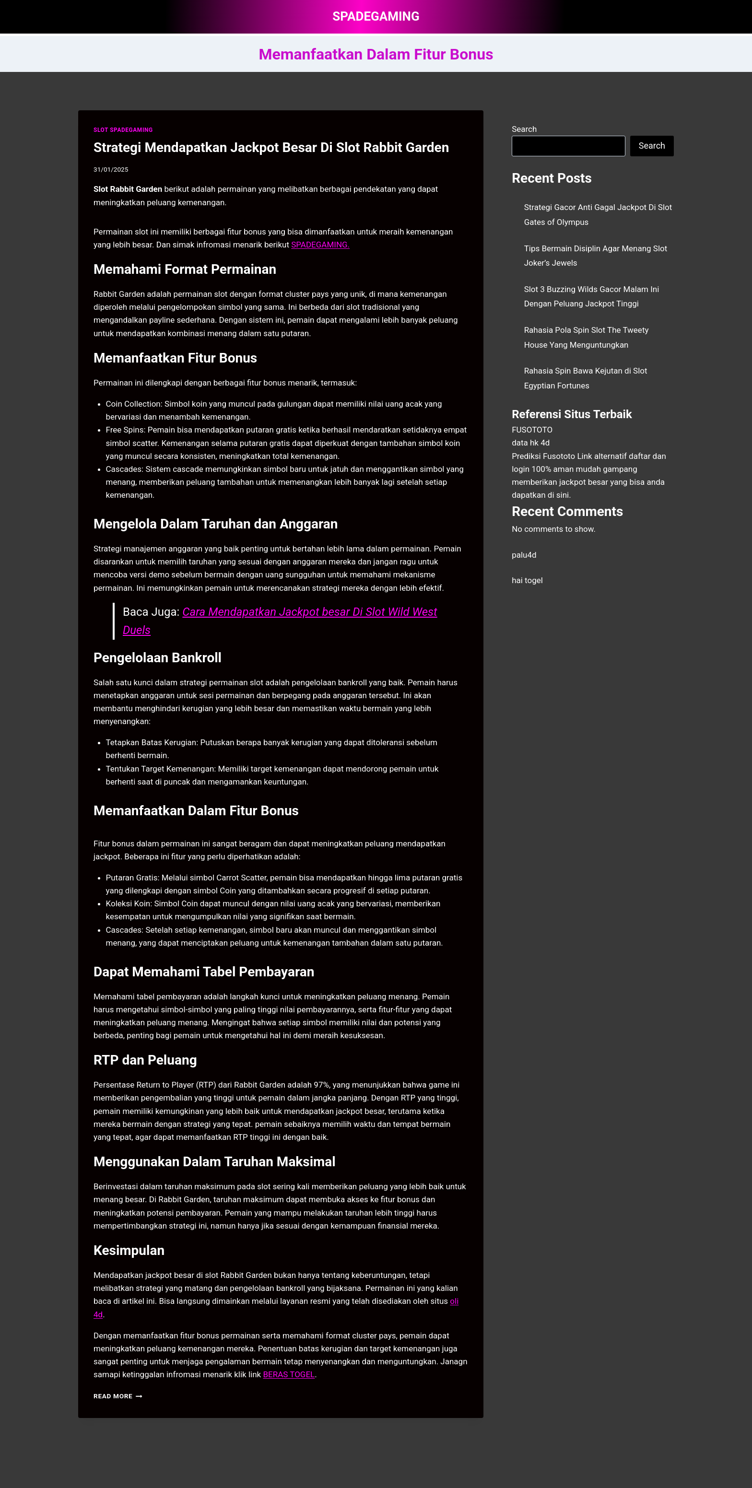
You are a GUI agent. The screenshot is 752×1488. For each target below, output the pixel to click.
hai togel (527, 580)
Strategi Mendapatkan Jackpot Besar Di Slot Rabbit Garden (271, 147)
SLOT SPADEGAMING (123, 130)
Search (524, 129)
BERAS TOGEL (289, 1374)
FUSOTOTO (532, 429)
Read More (118, 1396)
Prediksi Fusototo (543, 456)
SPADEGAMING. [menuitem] (320, 244)
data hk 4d (531, 442)
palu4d (524, 555)
